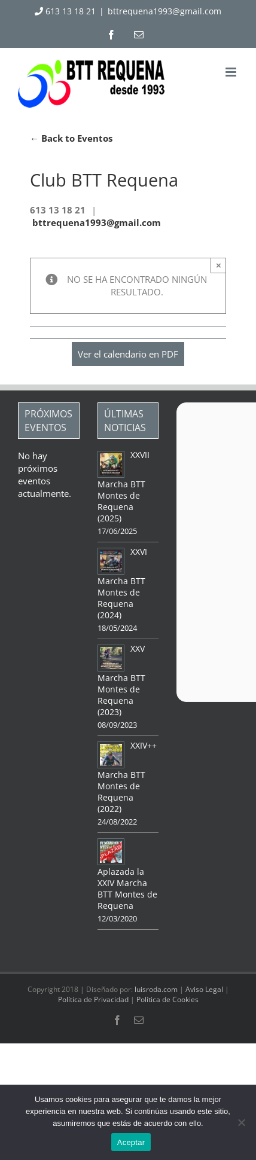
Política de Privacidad (93, 999)
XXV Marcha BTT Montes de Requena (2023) (121, 680)
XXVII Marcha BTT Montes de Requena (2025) (123, 486)
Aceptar (131, 1142)
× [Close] (218, 265)
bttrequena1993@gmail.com (164, 11)
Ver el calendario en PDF (128, 354)
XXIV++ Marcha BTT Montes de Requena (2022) (127, 777)
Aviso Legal (204, 989)
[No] (241, 1122)
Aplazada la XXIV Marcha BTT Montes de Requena (127, 888)
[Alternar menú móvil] (231, 72)
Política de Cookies (167, 999)
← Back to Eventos (71, 138)
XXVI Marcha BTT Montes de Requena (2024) (122, 583)
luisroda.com (156, 989)
